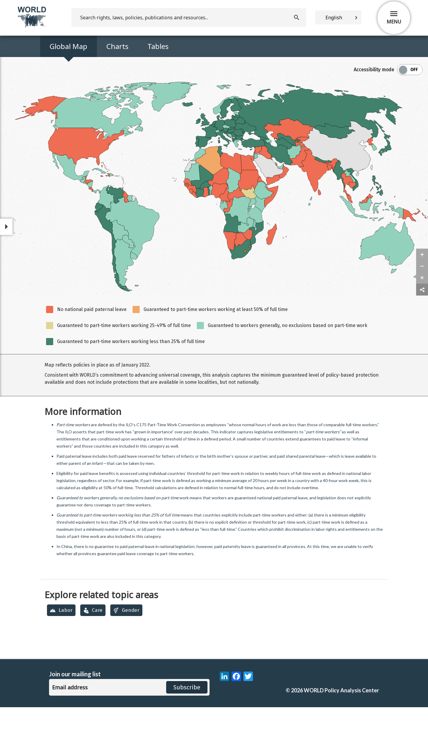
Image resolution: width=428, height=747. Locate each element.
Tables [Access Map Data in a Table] (158, 46)
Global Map (68, 46)
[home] (32, 26)
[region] (214, 415)
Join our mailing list (75, 713)
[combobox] (338, 17)
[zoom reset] (422, 317)
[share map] (422, 329)
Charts (117, 46)
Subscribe (186, 727)
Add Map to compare (70, 95)
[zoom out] (422, 306)
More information (83, 451)
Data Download (308, 75)
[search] (188, 17)
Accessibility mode (374, 109)
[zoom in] (422, 294)
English (333, 17)
